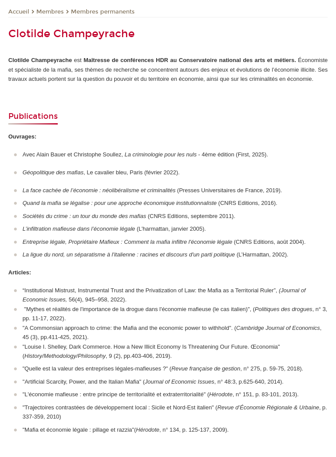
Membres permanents (103, 11)
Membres (50, 11)
